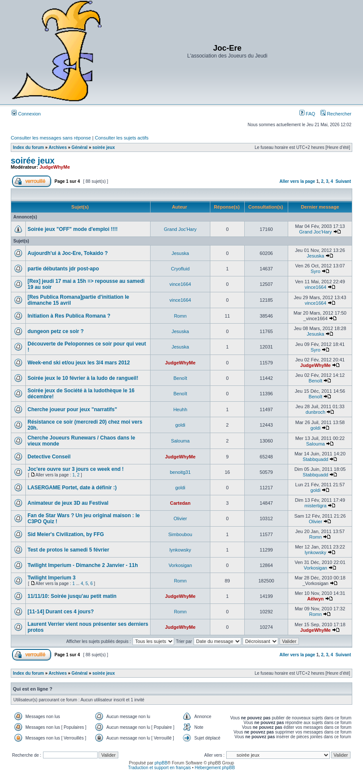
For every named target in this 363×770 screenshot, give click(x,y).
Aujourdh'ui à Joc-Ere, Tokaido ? (68, 253)
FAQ (307, 113)
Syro (315, 271)
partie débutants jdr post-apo (63, 269)
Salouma (180, 440)
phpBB (160, 763)
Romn (180, 315)
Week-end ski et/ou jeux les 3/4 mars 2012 (79, 363)
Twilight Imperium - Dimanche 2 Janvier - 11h (83, 565)
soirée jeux (103, 147)
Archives (58, 147)
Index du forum (28, 147)
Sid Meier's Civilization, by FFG (66, 534)
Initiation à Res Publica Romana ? (69, 316)
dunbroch (316, 412)
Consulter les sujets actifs (121, 137)
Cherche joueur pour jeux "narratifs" (72, 409)
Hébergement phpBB (215, 767)
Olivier (180, 518)
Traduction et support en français (159, 767)
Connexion (26, 113)
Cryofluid (180, 268)
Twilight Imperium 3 (52, 578)
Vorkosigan (180, 565)
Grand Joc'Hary (180, 229)
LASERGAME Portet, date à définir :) (72, 488)
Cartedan (180, 503)
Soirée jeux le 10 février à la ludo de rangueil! (83, 378)
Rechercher (335, 113)
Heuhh (180, 409)
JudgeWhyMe (55, 167)
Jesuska (180, 253)
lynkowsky (180, 549)
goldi (180, 424)
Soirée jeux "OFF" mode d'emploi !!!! (73, 229)
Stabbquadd (315, 459)
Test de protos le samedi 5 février (68, 550)
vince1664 (180, 284)
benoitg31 (180, 472)
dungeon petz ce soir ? (56, 331)
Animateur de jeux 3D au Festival (68, 503)
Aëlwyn (315, 598)
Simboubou (180, 534)
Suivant (343, 181)
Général (79, 147)
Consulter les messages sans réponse (51, 137)
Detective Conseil (49, 457)
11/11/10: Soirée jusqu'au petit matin (72, 596)
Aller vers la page (298, 181)
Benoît (180, 378)
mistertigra (315, 505)
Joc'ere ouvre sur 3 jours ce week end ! (76, 469)
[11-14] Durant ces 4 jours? (61, 612)
